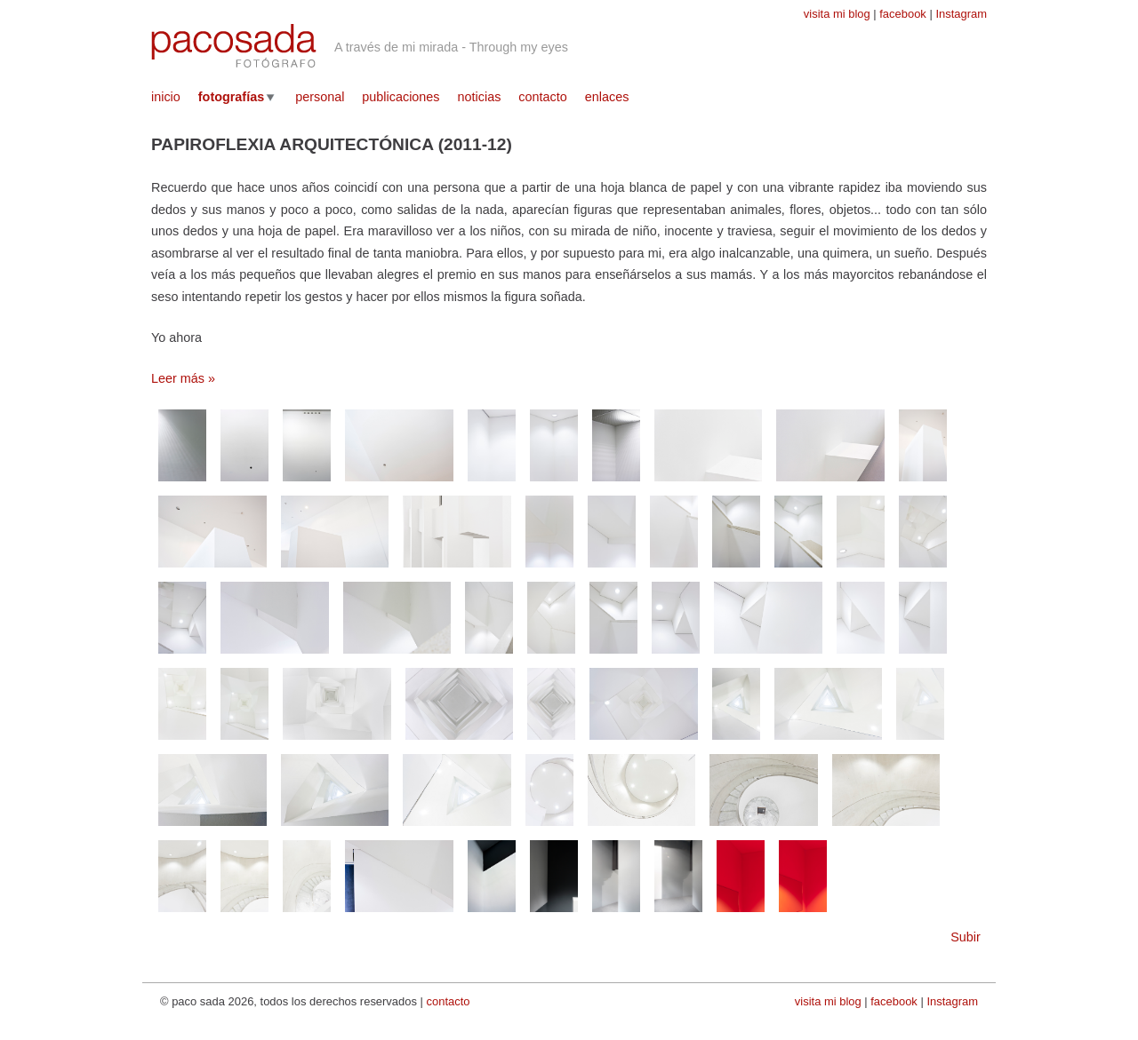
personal (319, 97)
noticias (479, 97)
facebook (902, 13)
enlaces (607, 97)
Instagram (961, 13)
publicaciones (400, 97)
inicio (165, 97)
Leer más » (183, 378)
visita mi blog (837, 13)
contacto (542, 97)
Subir (965, 937)
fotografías (231, 97)
